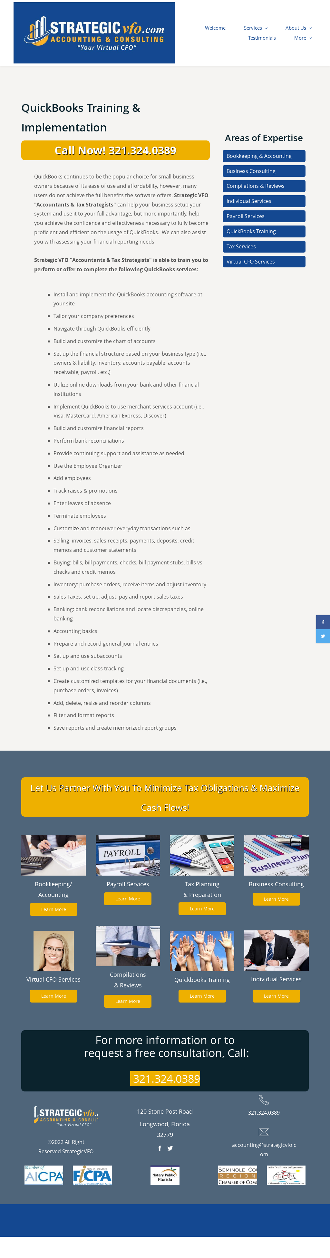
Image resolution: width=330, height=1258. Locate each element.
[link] (53, 861)
